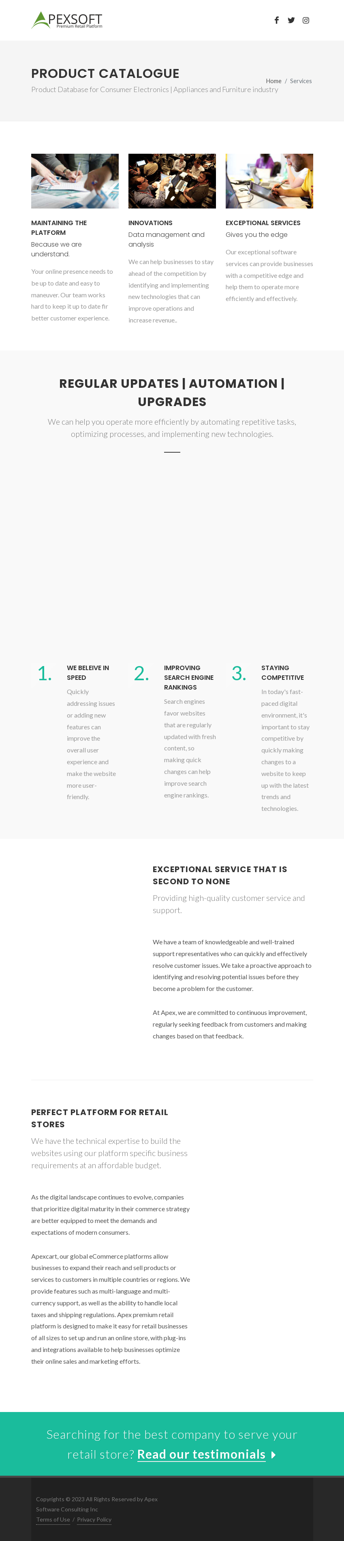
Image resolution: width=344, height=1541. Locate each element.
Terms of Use (53, 1519)
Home (274, 80)
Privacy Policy (94, 1519)
